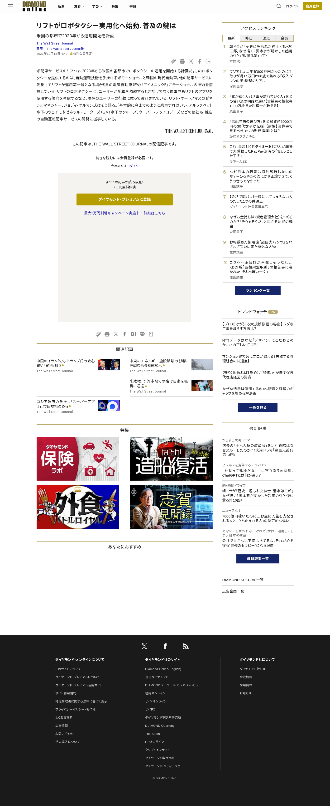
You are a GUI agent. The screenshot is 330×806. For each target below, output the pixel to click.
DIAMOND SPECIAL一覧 (243, 580)
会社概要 (246, 648)
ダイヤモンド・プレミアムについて (77, 648)
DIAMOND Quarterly (160, 697)
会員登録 (284, 8)
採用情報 (246, 656)
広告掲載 (61, 697)
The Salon (152, 705)
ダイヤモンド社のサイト (162, 631)
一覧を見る (258, 407)
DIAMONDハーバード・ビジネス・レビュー (173, 656)
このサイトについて (68, 640)
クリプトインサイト (157, 721)
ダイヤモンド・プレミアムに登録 (124, 199)
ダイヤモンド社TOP (253, 640)
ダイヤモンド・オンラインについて (79, 631)
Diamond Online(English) (163, 640)
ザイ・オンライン (156, 673)
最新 (231, 38)
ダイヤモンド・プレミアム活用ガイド (79, 656)
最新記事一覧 (258, 559)
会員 (284, 38)
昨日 (249, 38)
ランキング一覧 (258, 291)
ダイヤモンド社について (257, 631)
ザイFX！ (151, 681)
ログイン (263, 8)
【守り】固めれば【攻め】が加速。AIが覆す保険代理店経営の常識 (258, 375)
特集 (143, 8)
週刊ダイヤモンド (156, 648)
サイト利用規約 (65, 665)
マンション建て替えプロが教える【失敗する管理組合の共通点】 (258, 358)
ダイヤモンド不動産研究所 (163, 689)
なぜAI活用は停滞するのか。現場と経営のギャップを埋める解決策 (258, 391)
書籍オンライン (155, 665)
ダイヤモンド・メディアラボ (163, 737)
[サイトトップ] (58, 8)
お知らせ (246, 665)
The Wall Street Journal (55, 43)
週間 (267, 38)
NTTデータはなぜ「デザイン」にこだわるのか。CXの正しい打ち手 (258, 342)
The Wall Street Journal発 (65, 48)
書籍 (161, 8)
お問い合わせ (64, 705)
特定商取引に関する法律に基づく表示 (81, 673)
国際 (40, 48)
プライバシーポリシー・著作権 (75, 681)
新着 (90, 8)
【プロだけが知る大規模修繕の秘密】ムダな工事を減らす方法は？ (258, 326)
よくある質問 (63, 689)
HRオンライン (154, 713)
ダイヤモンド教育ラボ (159, 729)
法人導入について (67, 713)
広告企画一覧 (233, 591)
